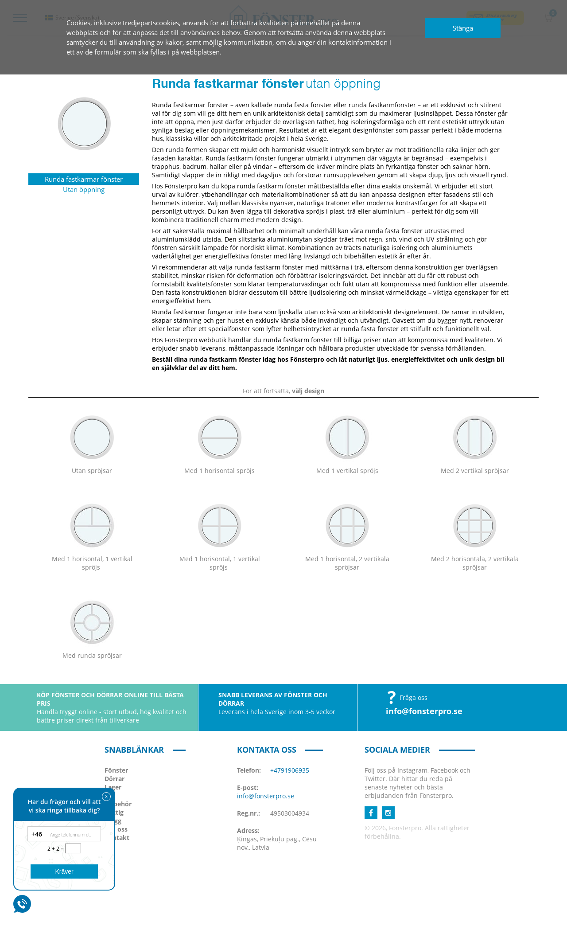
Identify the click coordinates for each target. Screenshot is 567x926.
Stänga (463, 27)
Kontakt (117, 837)
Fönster (116, 770)
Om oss (116, 829)
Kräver (64, 871)
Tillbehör (118, 804)
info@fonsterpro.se (424, 711)
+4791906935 (289, 770)
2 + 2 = (56, 848)
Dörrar (114, 778)
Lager (113, 787)
